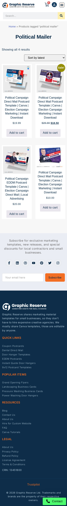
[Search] (61, 15)
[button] (61, 4)
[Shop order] (44, 57)
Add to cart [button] (16, 132)
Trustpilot (33, 484)
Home (12, 26)
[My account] (54, 4)
